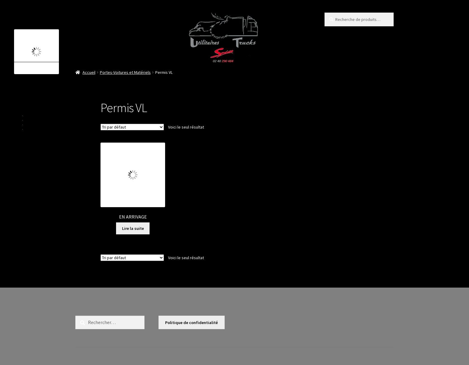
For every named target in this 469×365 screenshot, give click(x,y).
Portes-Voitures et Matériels (125, 72)
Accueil (89, 72)
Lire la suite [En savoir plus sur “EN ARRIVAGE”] (133, 228)
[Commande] (132, 127)
